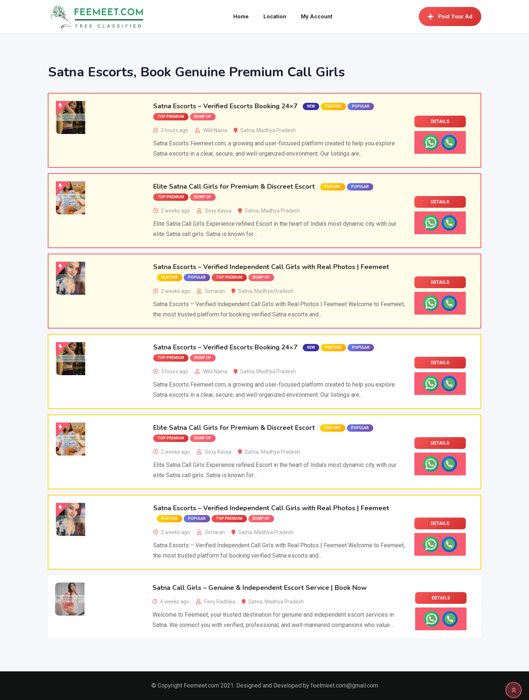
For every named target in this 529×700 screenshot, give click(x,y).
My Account (316, 16)
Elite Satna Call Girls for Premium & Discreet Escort (234, 186)
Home (241, 16)
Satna (247, 130)
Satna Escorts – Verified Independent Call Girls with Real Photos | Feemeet (271, 266)
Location (274, 16)
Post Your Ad (450, 16)
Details (440, 121)
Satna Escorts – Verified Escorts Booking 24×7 (225, 106)
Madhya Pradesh (276, 130)
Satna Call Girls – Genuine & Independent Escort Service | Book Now (259, 587)
